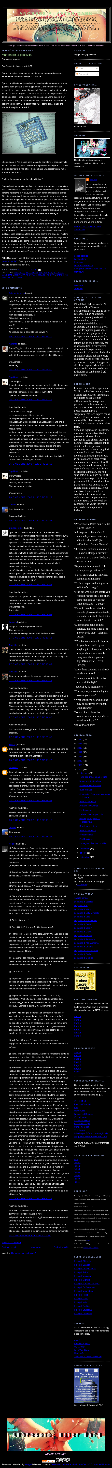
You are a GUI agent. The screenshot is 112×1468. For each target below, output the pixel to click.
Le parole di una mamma (86, 950)
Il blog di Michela (82, 1280)
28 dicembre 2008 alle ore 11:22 (30, 760)
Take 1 (77, 1162)
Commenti (82, 74)
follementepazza (17, 293)
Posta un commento (11, 1242)
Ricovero (78, 262)
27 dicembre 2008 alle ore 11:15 (30, 638)
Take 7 (77, 1182)
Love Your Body (81, 1350)
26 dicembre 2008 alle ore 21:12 (30, 399)
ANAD (77, 1340)
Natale (60, 275)
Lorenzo (13, 622)
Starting (78, 1052)
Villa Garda (79, 1130)
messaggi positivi (45, 275)
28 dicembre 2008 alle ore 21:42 (30, 1198)
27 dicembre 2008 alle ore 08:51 (30, 584)
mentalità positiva (24, 275)
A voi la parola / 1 (87, 830)
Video (77, 1071)
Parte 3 (77, 1023)
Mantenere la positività (90, 785)
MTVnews (79, 272)
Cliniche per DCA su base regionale (91, 1133)
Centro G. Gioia (81, 1127)
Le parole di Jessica (83, 901)
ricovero (17, 277)
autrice (88, 1240)
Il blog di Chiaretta (82, 1261)
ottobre (83, 853)
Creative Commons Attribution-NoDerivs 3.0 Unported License (80, 1464)
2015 (80, 739)
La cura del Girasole (83, 1114)
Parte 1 (77, 1016)
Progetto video (86, 834)
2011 (80, 756)
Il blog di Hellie (81, 1295)
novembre (85, 848)
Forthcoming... (86, 810)
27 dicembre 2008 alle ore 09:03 (30, 614)
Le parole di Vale (82, 916)
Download (82, 884)
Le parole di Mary (82, 909)
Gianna (12, 504)
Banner (77, 1055)
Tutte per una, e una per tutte (93, 777)
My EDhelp (79, 1346)
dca (50, 273)
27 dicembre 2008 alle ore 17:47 (30, 664)
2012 (80, 752)
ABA (76, 1107)
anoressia (19, 273)
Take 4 (77, 1172)
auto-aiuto (32, 273)
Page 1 (77, 1059)
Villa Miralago (80, 1117)
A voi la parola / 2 (87, 801)
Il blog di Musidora (83, 1276)
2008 (80, 769)
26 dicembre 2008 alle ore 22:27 (30, 497)
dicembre (84, 773)
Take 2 (77, 1166)
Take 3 (77, 1169)
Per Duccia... (85, 839)
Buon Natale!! (85, 790)
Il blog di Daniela (82, 1265)
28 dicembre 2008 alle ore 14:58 (30, 800)
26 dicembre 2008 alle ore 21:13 (30, 464)
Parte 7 (77, 1036)
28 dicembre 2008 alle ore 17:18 (30, 820)
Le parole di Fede (82, 924)
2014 (80, 743)
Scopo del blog (81, 256)
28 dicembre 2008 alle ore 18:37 (30, 836)
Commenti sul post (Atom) (23, 1253)
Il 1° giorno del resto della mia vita (90, 268)
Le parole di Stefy (82, 954)
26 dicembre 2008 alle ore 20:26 (30, 336)
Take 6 (77, 1178)
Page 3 (77, 1065)
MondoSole (79, 1110)
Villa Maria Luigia (82, 1123)
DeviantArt (79, 285)
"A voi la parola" (9, 261)
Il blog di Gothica (82, 1306)
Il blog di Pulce (81, 1272)
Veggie (12, 844)
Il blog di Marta (81, 1298)
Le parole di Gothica (83, 958)
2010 (80, 761)
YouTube (78, 288)
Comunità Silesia (82, 1120)
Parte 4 (77, 1026)
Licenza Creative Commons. (91, 1247)
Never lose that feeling (90, 781)
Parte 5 (77, 1029)
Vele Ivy (13, 744)
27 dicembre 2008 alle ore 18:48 (30, 717)
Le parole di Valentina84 (85, 920)
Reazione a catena (88, 826)
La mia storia (80, 259)
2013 (80, 748)
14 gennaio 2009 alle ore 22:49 (30, 1235)
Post (79, 68)
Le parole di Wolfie (83, 935)
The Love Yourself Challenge (87, 1356)
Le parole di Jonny (83, 928)
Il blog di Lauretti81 (83, 1310)
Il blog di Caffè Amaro (84, 1287)
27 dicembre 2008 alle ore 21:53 (30, 737)
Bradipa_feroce (16, 528)
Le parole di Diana (83, 931)
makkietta (13, 767)
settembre (85, 857)
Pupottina (13, 645)
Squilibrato (14, 377)
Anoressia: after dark (56, 13)
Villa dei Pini (80, 1101)
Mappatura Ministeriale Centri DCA (90, 1136)
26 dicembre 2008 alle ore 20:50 (30, 369)
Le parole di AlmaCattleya (86, 943)
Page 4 (77, 1068)
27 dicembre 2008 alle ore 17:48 (30, 680)
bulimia (43, 273)
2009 (80, 765)
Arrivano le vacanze (88, 805)
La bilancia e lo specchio (91, 814)
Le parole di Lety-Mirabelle (86, 913)
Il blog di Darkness (83, 1313)
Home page (35, 1247)
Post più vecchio (61, 1247)
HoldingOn (79, 1353)
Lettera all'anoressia (83, 265)
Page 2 (77, 1062)
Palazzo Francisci (82, 1104)
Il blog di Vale (80, 1302)
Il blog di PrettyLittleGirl (85, 1268)
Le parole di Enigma (83, 946)
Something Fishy (82, 1343)
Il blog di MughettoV (83, 1291)
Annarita (13, 344)
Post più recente (9, 1247)
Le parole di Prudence (84, 939)
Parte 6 (77, 1032)
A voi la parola (81, 898)
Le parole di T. (80, 905)
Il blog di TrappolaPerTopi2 (86, 1283)
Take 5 (77, 1175)
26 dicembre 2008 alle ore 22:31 (30, 520)
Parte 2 (77, 1020)
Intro (76, 1159)
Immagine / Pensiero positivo (93, 843)
